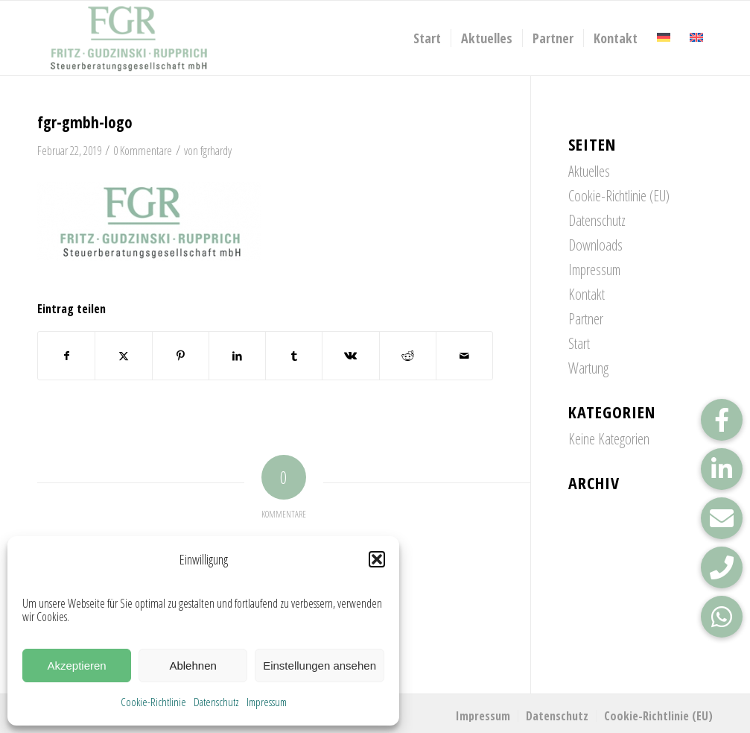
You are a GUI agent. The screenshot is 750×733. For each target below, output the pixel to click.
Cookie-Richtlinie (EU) (619, 196)
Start (579, 343)
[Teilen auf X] (123, 356)
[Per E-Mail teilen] (464, 356)
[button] (376, 559)
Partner (585, 319)
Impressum (267, 701)
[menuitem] (427, 38)
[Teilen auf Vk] (350, 356)
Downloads (595, 245)
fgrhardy (216, 150)
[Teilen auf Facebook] (66, 356)
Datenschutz (216, 701)
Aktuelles (589, 171)
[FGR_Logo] (128, 38)
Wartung (588, 368)
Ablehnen (192, 665)
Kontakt (586, 294)
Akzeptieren (76, 665)
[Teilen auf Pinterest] (181, 356)
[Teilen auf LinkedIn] (237, 356)
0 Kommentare (142, 150)
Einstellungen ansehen (319, 665)
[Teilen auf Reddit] (408, 356)
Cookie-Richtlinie (153, 701)
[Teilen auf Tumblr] (294, 356)
